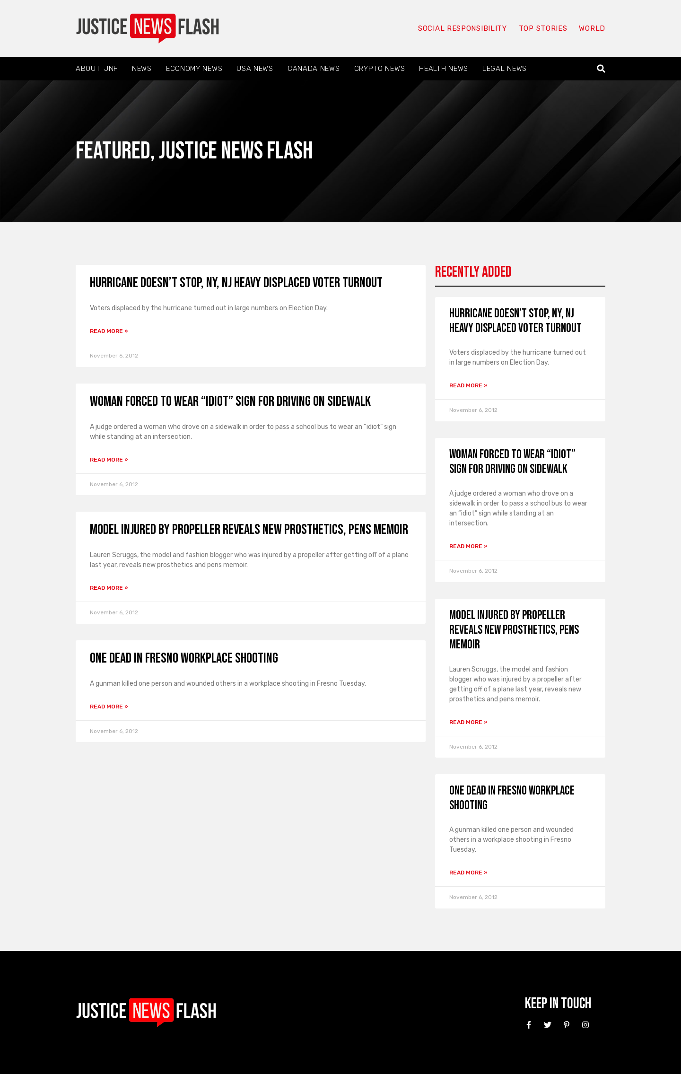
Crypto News (379, 68)
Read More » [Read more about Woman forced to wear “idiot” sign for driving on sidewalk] (109, 459)
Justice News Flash (236, 151)
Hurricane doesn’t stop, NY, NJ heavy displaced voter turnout (236, 282)
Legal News (504, 68)
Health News (443, 68)
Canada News (314, 68)
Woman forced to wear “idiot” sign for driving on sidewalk (230, 401)
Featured (113, 151)
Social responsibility (462, 28)
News (142, 68)
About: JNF (97, 68)
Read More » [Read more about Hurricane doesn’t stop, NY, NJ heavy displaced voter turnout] (109, 331)
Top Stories (543, 28)
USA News (254, 68)
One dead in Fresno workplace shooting (184, 658)
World (592, 28)
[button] (601, 69)
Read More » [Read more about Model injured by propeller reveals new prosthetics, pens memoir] (109, 588)
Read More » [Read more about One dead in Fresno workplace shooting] (109, 706)
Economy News (194, 68)
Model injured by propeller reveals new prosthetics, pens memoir (249, 529)
